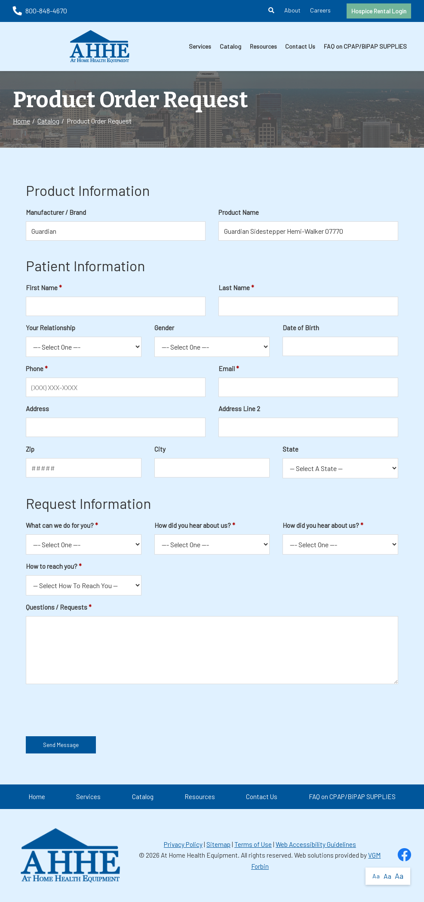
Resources (263, 46)
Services (200, 46)
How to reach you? (51, 566)
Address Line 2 (239, 408)
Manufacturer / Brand (56, 212)
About (292, 10)
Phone (34, 368)
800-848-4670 (40, 10)
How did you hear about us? (192, 525)
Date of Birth (301, 328)
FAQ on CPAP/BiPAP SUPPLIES (365, 46)
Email (226, 368)
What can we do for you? (60, 525)
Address (37, 408)
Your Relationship (50, 328)
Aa (376, 876)
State (290, 449)
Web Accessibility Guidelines (316, 844)
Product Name (238, 212)
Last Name (234, 287)
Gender (164, 328)
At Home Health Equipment (199, 855)
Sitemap (218, 844)
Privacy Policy (183, 844)
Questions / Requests (56, 607)
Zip (30, 449)
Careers (320, 10)
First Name (42, 287)
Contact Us (300, 46)
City (160, 449)
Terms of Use (253, 844)
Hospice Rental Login (378, 11)
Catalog (230, 46)
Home (21, 121)
